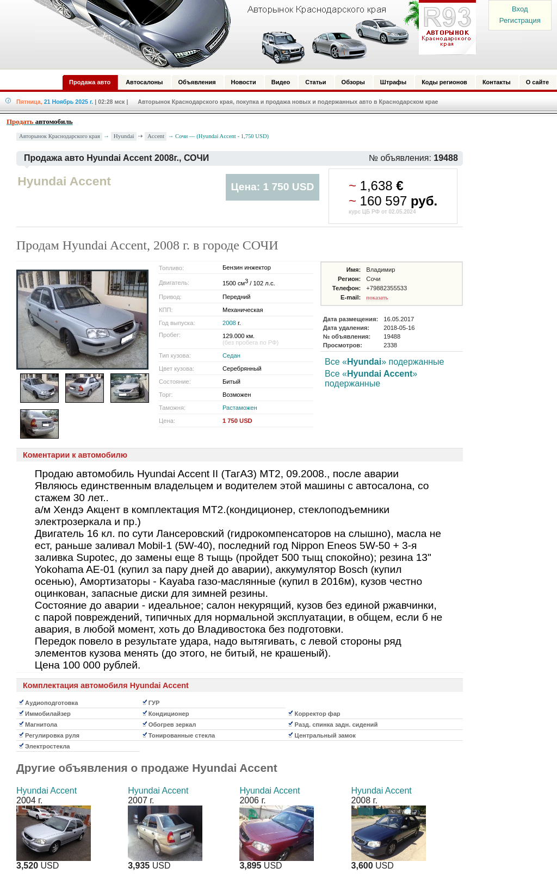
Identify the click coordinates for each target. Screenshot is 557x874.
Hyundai (124, 136)
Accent (155, 136)
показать (377, 297)
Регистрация (520, 20)
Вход (520, 9)
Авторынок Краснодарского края (59, 136)
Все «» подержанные (384, 361)
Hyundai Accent (46, 790)
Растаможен (239, 407)
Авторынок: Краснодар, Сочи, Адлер (251, 34)
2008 (229, 323)
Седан (231, 355)
